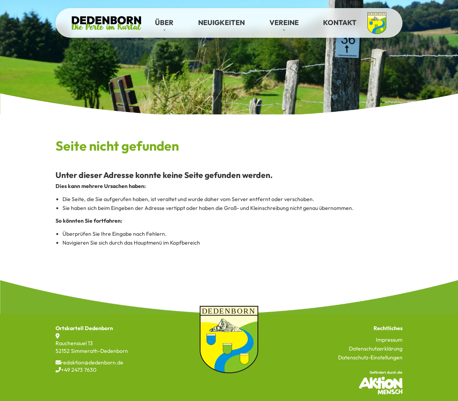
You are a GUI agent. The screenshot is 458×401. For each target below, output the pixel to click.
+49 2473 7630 (76, 369)
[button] (164, 23)
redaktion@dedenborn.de (89, 362)
